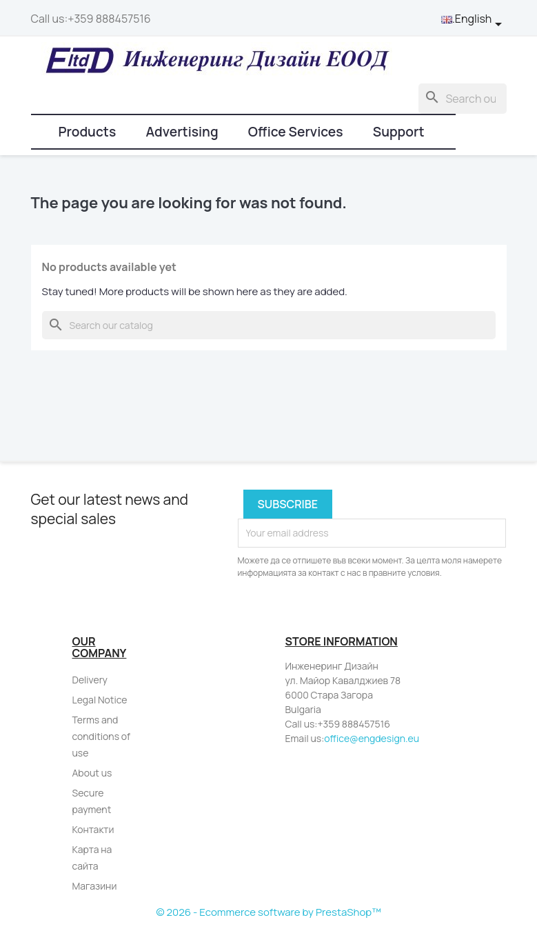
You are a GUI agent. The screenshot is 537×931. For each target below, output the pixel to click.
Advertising (181, 132)
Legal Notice (100, 699)
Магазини (94, 885)
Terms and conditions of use (101, 736)
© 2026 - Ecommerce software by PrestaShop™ (268, 912)
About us (92, 772)
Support (399, 132)
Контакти (93, 829)
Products (87, 132)
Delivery (90, 679)
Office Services (295, 132)
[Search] (462, 98)
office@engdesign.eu (371, 738)
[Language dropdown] (474, 19)
